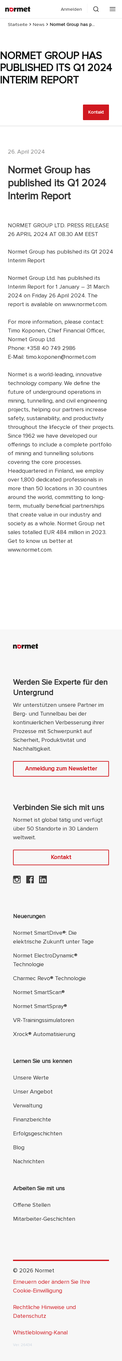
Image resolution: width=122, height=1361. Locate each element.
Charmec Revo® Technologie (49, 978)
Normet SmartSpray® (40, 1006)
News (39, 24)
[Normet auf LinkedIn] (43, 881)
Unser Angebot (33, 1091)
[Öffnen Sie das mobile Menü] (112, 9)
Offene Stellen (31, 1204)
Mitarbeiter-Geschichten (44, 1218)
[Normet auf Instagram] (17, 881)
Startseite (18, 24)
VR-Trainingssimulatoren (43, 1020)
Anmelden (71, 9)
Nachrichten (28, 1161)
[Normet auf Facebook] (30, 881)
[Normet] (17, 9)
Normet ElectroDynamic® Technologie (45, 960)
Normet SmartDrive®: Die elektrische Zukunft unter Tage (53, 937)
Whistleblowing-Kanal (40, 1332)
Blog (18, 1147)
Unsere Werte (31, 1077)
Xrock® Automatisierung (44, 1034)
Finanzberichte (32, 1119)
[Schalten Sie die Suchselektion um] (96, 9)
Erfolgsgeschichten (37, 1133)
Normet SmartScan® (39, 992)
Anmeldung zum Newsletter (61, 768)
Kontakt (96, 112)
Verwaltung (27, 1105)
